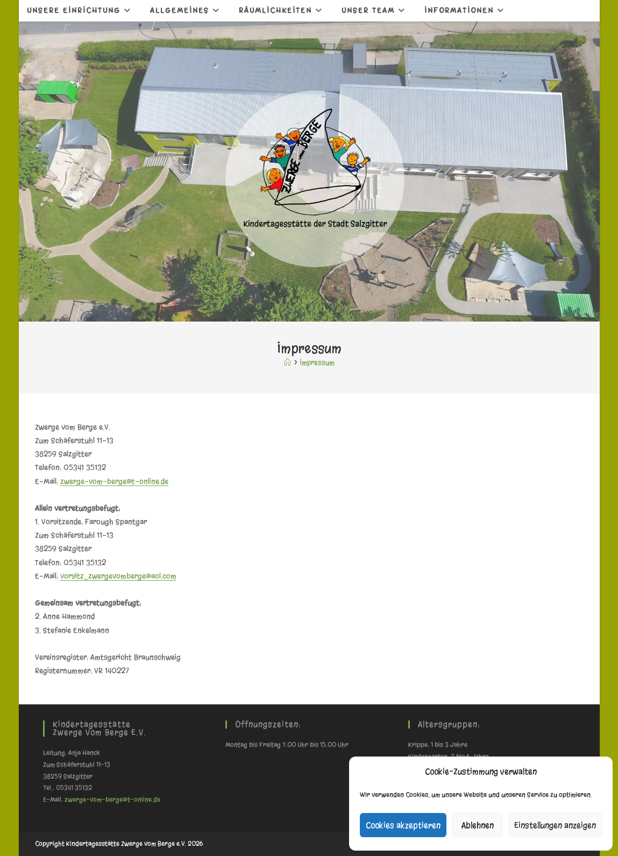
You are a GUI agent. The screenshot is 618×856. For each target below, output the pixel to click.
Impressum (317, 362)
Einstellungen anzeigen (555, 825)
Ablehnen (477, 825)
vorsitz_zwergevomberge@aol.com (118, 576)
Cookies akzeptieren (403, 825)
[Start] (287, 362)
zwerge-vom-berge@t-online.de (114, 481)
